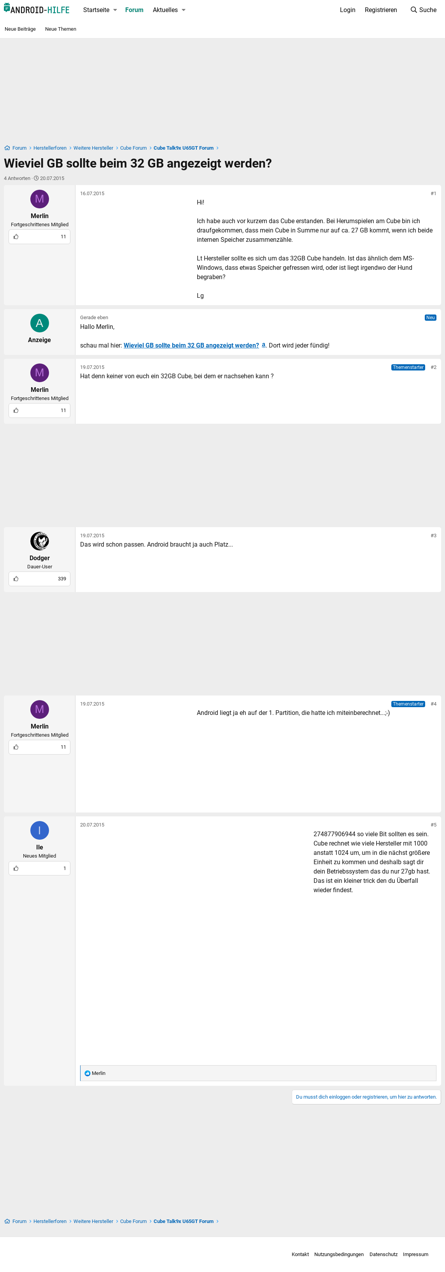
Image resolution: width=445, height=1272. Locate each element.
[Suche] (423, 10)
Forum (134, 10)
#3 (433, 535)
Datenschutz (379, 1254)
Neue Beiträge (20, 29)
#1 (433, 193)
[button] (115, 10)
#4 (433, 704)
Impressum (411, 1254)
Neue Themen (60, 29)
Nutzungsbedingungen (335, 1254)
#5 (433, 825)
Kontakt (296, 1254)
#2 (433, 367)
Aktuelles (165, 10)
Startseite (96, 10)
